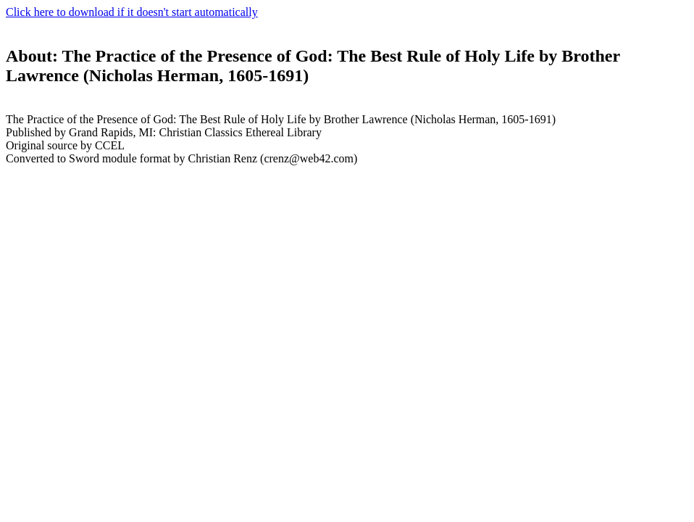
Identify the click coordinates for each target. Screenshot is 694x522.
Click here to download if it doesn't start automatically (132, 12)
